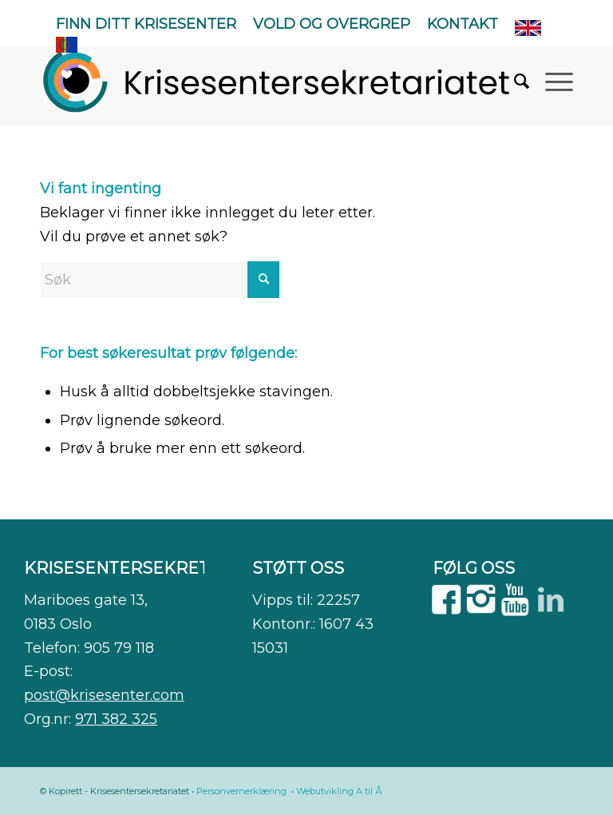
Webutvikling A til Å (339, 791)
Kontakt (462, 24)
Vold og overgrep (331, 24)
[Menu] (551, 81)
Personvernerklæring (241, 791)
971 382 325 (116, 719)
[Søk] (513, 81)
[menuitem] (146, 25)
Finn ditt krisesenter (146, 24)
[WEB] (278, 81)
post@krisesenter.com (104, 695)
